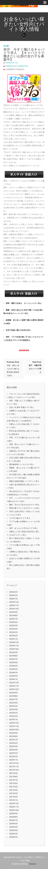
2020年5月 (13, 827)
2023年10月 (14, 689)
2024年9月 (13, 652)
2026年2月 (13, 595)
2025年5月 (13, 626)
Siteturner (32, 864)
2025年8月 (13, 615)
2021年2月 (13, 797)
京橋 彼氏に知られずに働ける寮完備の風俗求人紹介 (13, 369)
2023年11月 (14, 686)
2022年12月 (14, 723)
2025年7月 (13, 619)
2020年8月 (13, 817)
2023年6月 (13, 703)
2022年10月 (14, 730)
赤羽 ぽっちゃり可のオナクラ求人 (23, 528)
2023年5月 (13, 706)
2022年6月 (13, 743)
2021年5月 (13, 787)
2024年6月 (13, 662)
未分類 (6, 46)
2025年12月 (14, 602)
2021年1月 (13, 800)
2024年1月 (13, 679)
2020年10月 (14, 810)
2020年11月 (14, 807)
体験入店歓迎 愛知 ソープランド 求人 (24, 481)
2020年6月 (13, 824)
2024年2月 (13, 676)
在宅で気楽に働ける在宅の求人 (18, 330)
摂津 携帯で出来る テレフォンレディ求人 (24, 303)
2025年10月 (14, 609)
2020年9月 (13, 813)
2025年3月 (13, 632)
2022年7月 (13, 740)
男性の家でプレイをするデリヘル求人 (24, 508)
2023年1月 (13, 719)
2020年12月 (14, 803)
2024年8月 (13, 656)
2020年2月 (13, 837)
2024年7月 (13, 659)
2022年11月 (14, 726)
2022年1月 (13, 760)
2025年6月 (13, 622)
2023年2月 (13, 716)
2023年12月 (14, 683)
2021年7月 (13, 780)
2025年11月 (14, 605)
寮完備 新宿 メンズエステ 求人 (21, 464)
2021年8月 (13, 777)
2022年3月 (13, 753)
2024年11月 (14, 646)
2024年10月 (14, 649)
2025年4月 (13, 629)
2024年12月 (14, 642)
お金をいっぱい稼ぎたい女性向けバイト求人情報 (24, 24)
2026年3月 (13, 592)
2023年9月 (13, 693)
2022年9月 (13, 733)
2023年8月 (13, 696)
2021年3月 (13, 793)
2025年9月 (13, 612)
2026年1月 (13, 599)
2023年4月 (13, 709)
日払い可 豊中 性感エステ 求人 (21, 407)
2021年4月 (13, 790)
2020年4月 (13, 830)
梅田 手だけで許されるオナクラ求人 (24, 505)
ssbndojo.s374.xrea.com (16, 66)
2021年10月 (14, 770)
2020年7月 (13, 820)
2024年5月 (13, 666)
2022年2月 (13, 756)
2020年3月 (13, 834)
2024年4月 (13, 669)
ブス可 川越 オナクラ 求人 (19, 518)
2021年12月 (14, 763)
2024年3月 (13, 673)
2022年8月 (13, 736)
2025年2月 (13, 636)
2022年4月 (13, 750)
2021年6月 (13, 783)
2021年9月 (13, 773)
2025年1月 (13, 639)
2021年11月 (14, 766)
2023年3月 (13, 713)
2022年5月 (13, 746)
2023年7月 (13, 699)
